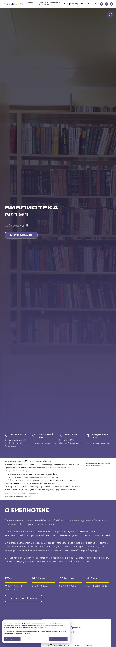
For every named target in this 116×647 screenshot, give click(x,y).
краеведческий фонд (96, 586)
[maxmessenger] (111, 4)
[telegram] (106, 4)
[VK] (101, 4)
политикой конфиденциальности (36, 627)
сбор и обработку (58, 625)
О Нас (31, 3)
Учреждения (48, 3)
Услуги (44, 5)
